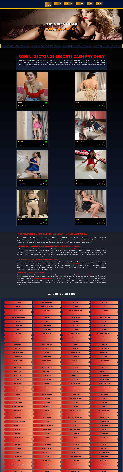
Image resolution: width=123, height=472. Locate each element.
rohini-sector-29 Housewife (76, 46)
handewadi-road (18, 282)
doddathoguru (47, 370)
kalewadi (18, 416)
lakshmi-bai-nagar (47, 228)
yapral (76, 416)
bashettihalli (47, 247)
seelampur (18, 366)
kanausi (75, 443)
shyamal (47, 378)
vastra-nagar (18, 359)
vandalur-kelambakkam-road (75, 405)
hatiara (75, 432)
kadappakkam (47, 297)
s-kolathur (18, 378)
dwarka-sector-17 (18, 355)
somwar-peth (18, 232)
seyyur (47, 393)
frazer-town (18, 297)
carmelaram (47, 278)
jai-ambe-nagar (18, 263)
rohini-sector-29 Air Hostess (15, 46)
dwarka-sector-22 (18, 309)
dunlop (75, 293)
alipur (76, 289)
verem (47, 343)
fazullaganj (76, 316)
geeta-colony (18, 332)
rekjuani (75, 428)
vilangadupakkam (47, 455)
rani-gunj (47, 459)
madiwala (47, 232)
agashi (104, 236)
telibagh (18, 436)
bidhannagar (18, 289)
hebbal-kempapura (104, 343)
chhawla (104, 455)
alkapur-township (104, 374)
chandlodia (18, 278)
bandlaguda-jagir (104, 239)
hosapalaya (75, 282)
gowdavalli (104, 251)
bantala (104, 313)
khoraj (104, 289)
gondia (104, 247)
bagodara (18, 409)
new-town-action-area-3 (104, 255)
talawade (47, 274)
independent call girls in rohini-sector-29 (93, 163)
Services (67, 3)
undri (47, 236)
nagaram (76, 366)
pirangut (18, 382)
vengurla (18, 401)
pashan (75, 324)
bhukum (47, 443)
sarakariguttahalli (18, 328)
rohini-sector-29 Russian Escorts (107, 46)
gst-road (104, 336)
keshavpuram (18, 313)
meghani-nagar (47, 451)
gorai (75, 359)
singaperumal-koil (76, 436)
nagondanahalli (104, 309)
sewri (47, 332)
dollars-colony (47, 374)
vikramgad (18, 405)
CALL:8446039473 (61, 29)
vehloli (18, 428)
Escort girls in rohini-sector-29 (66, 170)
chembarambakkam (18, 363)
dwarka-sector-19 (104, 447)
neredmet (47, 405)
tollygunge (75, 386)
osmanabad (47, 351)
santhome (104, 286)
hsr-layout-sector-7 (18, 239)
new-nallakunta (47, 259)
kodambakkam (47, 313)
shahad (75, 228)
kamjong (75, 247)
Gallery (79, 3)
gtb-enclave (104, 440)
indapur (75, 309)
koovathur (18, 247)
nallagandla (18, 266)
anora (18, 236)
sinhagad (104, 328)
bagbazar (76, 390)
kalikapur (104, 370)
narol (104, 243)
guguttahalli (47, 301)
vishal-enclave (47, 266)
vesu (47, 243)
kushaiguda (75, 297)
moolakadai (18, 455)
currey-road (18, 459)
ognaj (104, 228)
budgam (75, 409)
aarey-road (18, 440)
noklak (104, 278)
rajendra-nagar (76, 259)
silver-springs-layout (104, 332)
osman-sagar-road (104, 416)
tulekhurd (18, 340)
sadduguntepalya (47, 420)
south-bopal (104, 409)
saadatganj (104, 378)
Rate (89, 3)
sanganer (18, 270)
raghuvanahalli (104, 386)
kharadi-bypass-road (46, 347)
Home (45, 5)
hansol (75, 459)
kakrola (47, 286)
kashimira (18, 443)
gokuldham (104, 263)
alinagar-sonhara (76, 320)
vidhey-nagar (76, 455)
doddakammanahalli (75, 232)
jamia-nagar (47, 463)
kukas (76, 266)
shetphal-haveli (18, 274)
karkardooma (75, 393)
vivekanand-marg (47, 224)
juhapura (104, 320)
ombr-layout (104, 293)
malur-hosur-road (76, 424)
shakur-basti (47, 328)
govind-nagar (104, 340)
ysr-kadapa (47, 447)
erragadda (47, 428)
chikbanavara (47, 382)
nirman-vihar (104, 355)
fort (75, 401)
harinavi (18, 370)
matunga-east (47, 251)
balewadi (18, 451)
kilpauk (47, 363)
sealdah (75, 413)
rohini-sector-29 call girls (84, 197)
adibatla (47, 305)
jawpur (18, 447)
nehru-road (18, 420)
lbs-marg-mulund (47, 289)
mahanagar (18, 336)
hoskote (104, 393)
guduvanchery (75, 255)
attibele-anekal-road (18, 343)
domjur (104, 436)
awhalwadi (18, 243)
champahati (47, 436)
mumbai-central (47, 282)
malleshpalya (104, 297)
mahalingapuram (104, 401)
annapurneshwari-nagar (18, 386)
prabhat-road (47, 293)
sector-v (18, 224)
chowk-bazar (104, 397)
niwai (104, 428)
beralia (47, 309)
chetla (47, 386)
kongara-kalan (104, 451)
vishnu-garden (75, 420)
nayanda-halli (18, 347)
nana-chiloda (75, 274)
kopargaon (47, 320)
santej (18, 228)
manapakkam (47, 390)
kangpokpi (18, 259)
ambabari (104, 363)
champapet (104, 432)
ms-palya (76, 224)
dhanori (104, 224)
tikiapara (76, 355)
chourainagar (47, 401)
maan (104, 366)
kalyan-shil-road (104, 305)
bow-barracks (104, 459)
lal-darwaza (76, 239)
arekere (47, 239)
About (56, 3)
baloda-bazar (75, 305)
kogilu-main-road (75, 351)
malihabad (104, 359)
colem (76, 336)
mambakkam (75, 451)
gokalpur (104, 324)
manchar (104, 420)
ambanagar (75, 313)
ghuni (18, 413)
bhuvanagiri (47, 432)
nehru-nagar (47, 255)
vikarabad (104, 390)
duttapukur (47, 340)
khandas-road (75, 440)
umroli (18, 251)
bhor (75, 343)
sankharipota (47, 366)
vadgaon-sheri (18, 324)
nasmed (75, 463)
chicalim (75, 328)
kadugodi (104, 443)
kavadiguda (75, 374)
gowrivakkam (18, 424)
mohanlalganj (104, 301)
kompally (18, 351)
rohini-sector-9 (47, 316)
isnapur (47, 355)
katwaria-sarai (104, 274)
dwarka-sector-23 (104, 347)
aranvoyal (47, 336)
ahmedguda (75, 397)
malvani (104, 413)
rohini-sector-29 (47, 413)
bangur (18, 255)
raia (104, 259)
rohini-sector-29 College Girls (46, 46)
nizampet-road (18, 374)
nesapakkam (76, 243)
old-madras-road (75, 332)
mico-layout (18, 293)
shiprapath (47, 424)
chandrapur (76, 301)
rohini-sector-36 (76, 363)
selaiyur (75, 251)
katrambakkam (104, 270)
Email (100, 3)
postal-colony (18, 305)
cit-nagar (47, 324)
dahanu (75, 270)
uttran (18, 286)
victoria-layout (47, 409)
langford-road (104, 405)
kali (76, 447)
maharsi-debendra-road (75, 340)
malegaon (104, 316)
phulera (46, 359)
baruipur (75, 286)
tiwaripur (104, 232)
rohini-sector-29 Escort (75, 185)
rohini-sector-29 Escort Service (42, 200)
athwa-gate (47, 270)
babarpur (76, 382)
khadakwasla (104, 282)
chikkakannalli (47, 416)
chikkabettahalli (18, 390)
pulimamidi (75, 263)
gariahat (18, 432)
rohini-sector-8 (104, 382)
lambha (18, 301)
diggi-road (18, 397)
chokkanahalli (75, 370)
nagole (18, 320)
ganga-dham (18, 393)
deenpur (104, 266)
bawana (104, 351)
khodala (47, 397)
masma (18, 316)
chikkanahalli (47, 440)
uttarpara (47, 263)
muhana (75, 347)
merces (104, 424)
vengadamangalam (76, 378)
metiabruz (75, 278)
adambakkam (76, 236)
